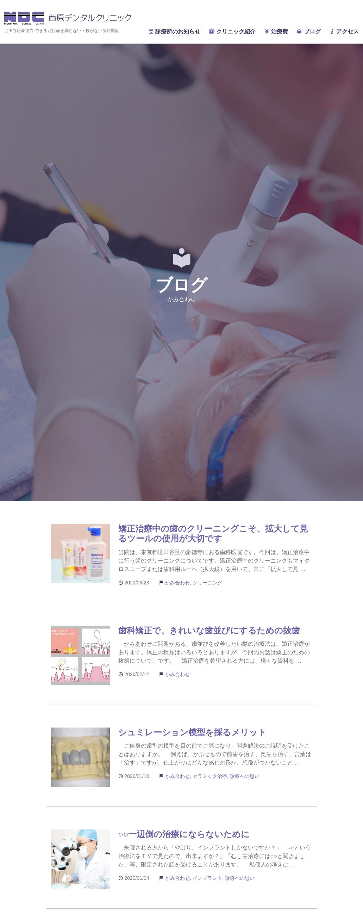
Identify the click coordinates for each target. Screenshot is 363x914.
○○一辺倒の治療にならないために (184, 834)
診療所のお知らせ (174, 32)
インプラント (207, 878)
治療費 (276, 32)
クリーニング (207, 582)
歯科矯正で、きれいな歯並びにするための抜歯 (209, 630)
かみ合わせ (177, 582)
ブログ (308, 32)
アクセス (344, 32)
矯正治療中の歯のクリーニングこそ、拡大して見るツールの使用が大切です (213, 534)
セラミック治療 (210, 776)
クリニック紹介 (232, 32)
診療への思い (244, 776)
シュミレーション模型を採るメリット (192, 732)
